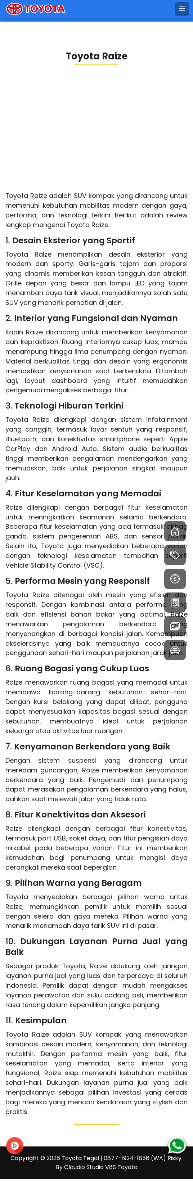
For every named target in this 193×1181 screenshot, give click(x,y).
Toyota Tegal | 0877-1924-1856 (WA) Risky (121, 1160)
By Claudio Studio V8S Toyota (97, 1169)
